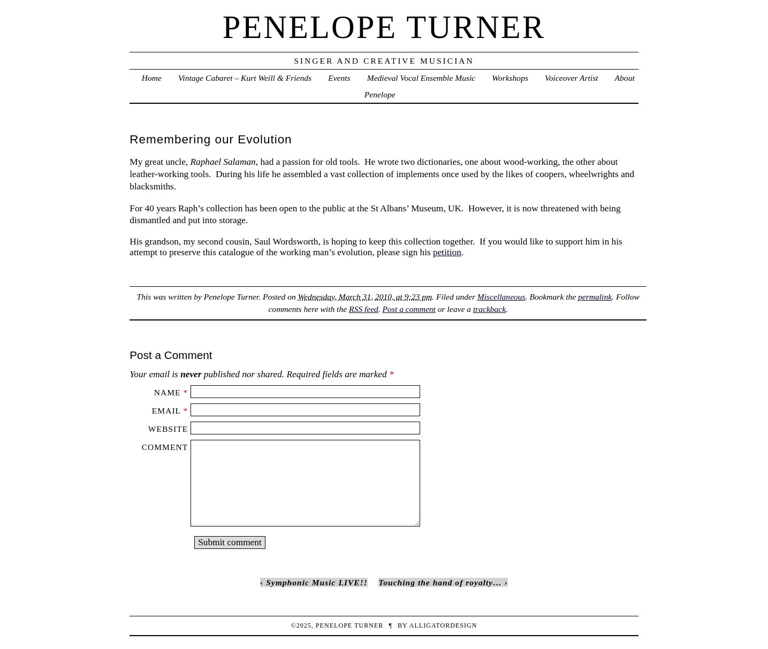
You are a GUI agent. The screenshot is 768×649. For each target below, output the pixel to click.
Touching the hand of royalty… (440, 582)
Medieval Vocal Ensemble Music (421, 77)
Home (152, 77)
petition (447, 252)
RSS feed (363, 309)
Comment (165, 447)
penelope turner (384, 27)
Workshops (510, 77)
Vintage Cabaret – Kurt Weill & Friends (244, 77)
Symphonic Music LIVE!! (317, 582)
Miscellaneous (501, 296)
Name (167, 392)
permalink (595, 296)
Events (339, 77)
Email (166, 410)
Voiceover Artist (571, 77)
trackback (489, 309)
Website (168, 428)
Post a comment (409, 309)
